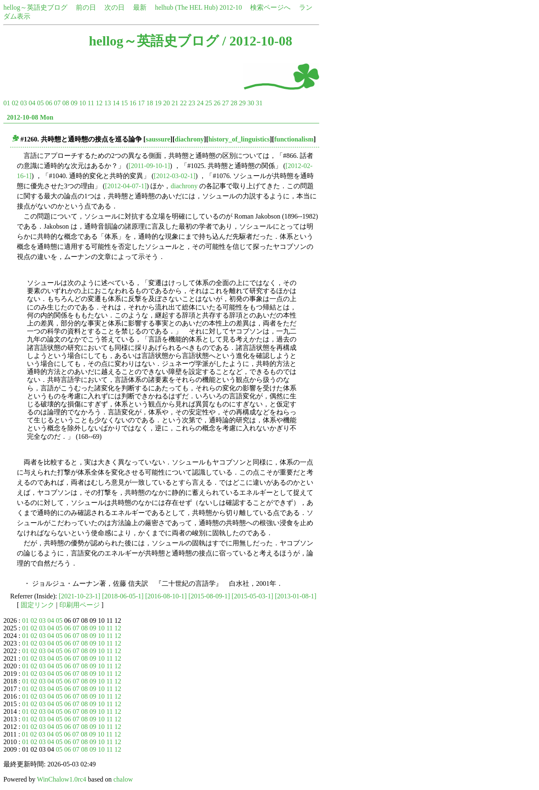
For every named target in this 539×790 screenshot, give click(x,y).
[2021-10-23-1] (80, 596)
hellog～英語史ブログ (35, 7)
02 (15, 103)
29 (242, 103)
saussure (158, 139)
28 (233, 103)
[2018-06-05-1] (123, 596)
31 (259, 103)
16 (132, 103)
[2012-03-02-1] (174, 175)
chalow (123, 779)
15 (124, 103)
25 (208, 103)
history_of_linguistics (239, 139)
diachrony (189, 139)
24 (200, 103)
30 (250, 103)
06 (48, 103)
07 (57, 103)
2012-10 (230, 7)
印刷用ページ (79, 605)
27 (225, 103)
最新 (140, 7)
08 (65, 103)
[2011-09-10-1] (149, 165)
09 (74, 103)
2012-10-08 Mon (30, 117)
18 (149, 103)
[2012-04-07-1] (126, 185)
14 (115, 103)
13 (107, 103)
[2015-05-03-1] (252, 596)
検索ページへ (270, 7)
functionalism (293, 139)
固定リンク (37, 605)
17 (141, 103)
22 (183, 103)
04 (32, 103)
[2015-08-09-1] (209, 596)
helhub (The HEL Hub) (186, 7)
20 (166, 103)
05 (40, 103)
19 (158, 103)
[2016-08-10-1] (166, 596)
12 (99, 103)
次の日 (114, 7)
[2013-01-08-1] (296, 596)
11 (91, 103)
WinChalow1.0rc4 (61, 779)
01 (6, 103)
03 (23, 103)
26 (216, 103)
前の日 (86, 7)
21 (174, 103)
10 (82, 103)
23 (191, 103)
